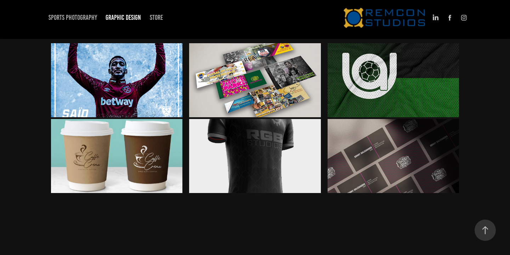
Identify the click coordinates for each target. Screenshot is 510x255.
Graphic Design (123, 17)
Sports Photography (73, 17)
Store (156, 17)
